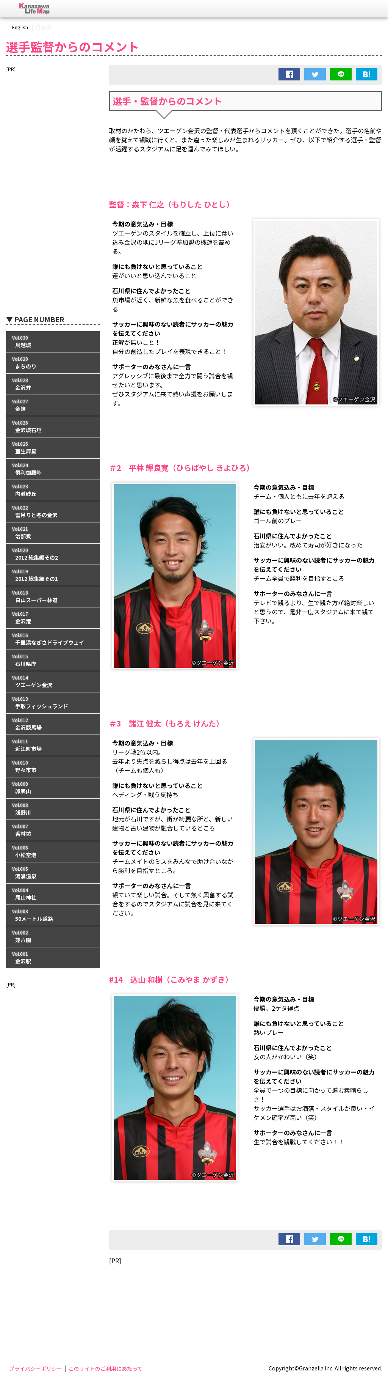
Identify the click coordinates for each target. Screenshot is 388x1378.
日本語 (43, 27)
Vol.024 (53, 469)
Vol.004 (53, 894)
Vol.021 (53, 532)
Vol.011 (53, 745)
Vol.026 (53, 426)
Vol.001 (53, 957)
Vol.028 (53, 384)
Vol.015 (53, 660)
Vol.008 (53, 809)
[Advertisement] (245, 1290)
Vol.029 (53, 363)
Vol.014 (53, 681)
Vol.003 (53, 915)
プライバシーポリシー (35, 1368)
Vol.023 (53, 490)
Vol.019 (53, 575)
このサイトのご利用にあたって (105, 1368)
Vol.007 (53, 830)
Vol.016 (53, 639)
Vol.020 (53, 554)
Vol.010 (53, 766)
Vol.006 (53, 851)
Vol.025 (53, 447)
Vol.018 (53, 596)
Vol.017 (53, 617)
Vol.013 (53, 702)
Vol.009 (53, 787)
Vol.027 (53, 405)
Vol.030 (53, 341)
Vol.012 (53, 724)
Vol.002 (53, 936)
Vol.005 (53, 872)
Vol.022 (53, 511)
